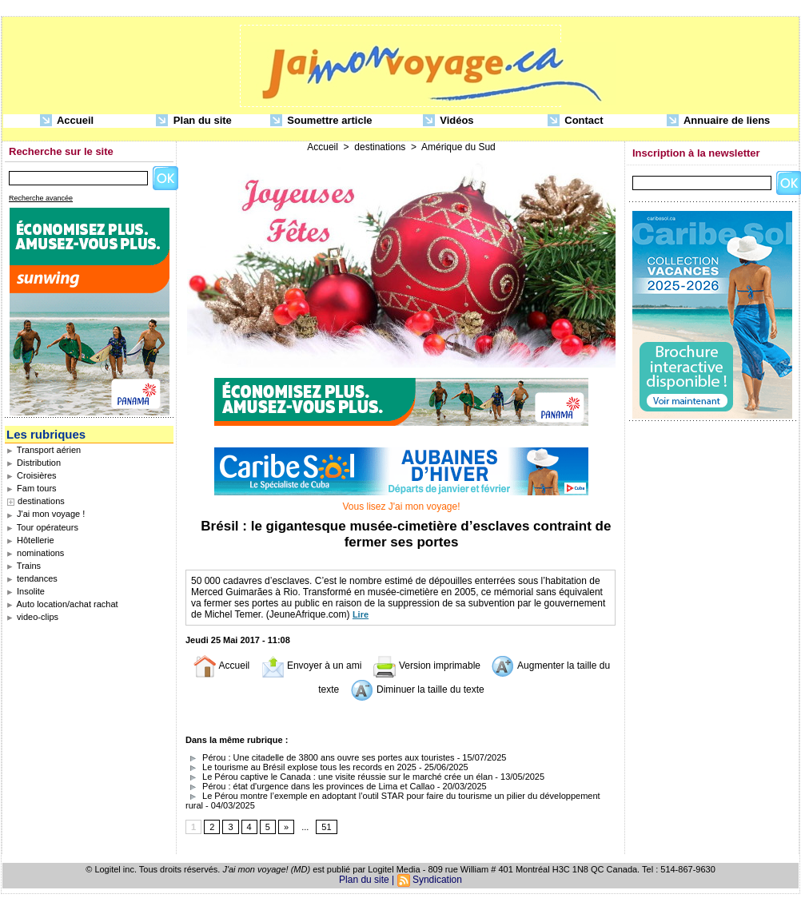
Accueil (67, 121)
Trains (23, 565)
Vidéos (448, 121)
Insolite (25, 591)
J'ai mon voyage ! (45, 514)
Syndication (437, 879)
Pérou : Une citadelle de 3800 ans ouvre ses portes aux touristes (320, 757)
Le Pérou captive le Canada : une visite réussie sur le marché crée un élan (338, 776)
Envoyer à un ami (311, 665)
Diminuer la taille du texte (417, 689)
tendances (32, 578)
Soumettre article (321, 121)
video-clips (32, 617)
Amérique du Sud (458, 147)
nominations (35, 553)
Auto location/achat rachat (62, 604)
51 (326, 827)
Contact (576, 121)
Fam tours (31, 488)
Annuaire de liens (719, 121)
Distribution (33, 462)
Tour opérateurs (42, 527)
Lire (361, 614)
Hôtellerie (30, 540)
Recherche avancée (41, 198)
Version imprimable (426, 665)
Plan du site (194, 121)
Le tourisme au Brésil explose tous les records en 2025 (300, 767)
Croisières (31, 475)
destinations (41, 501)
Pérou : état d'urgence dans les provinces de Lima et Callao (310, 786)
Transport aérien (43, 450)
